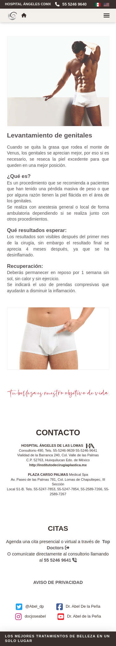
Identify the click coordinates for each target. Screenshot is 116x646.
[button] (106, 15)
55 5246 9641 (60, 560)
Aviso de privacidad (58, 582)
